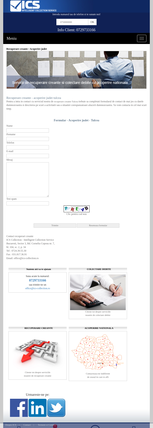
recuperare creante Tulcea (66, 101)
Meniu (12, 38)
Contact (27, 425)
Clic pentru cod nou (76, 214)
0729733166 (86, 30)
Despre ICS (10, 425)
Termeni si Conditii (47, 425)
